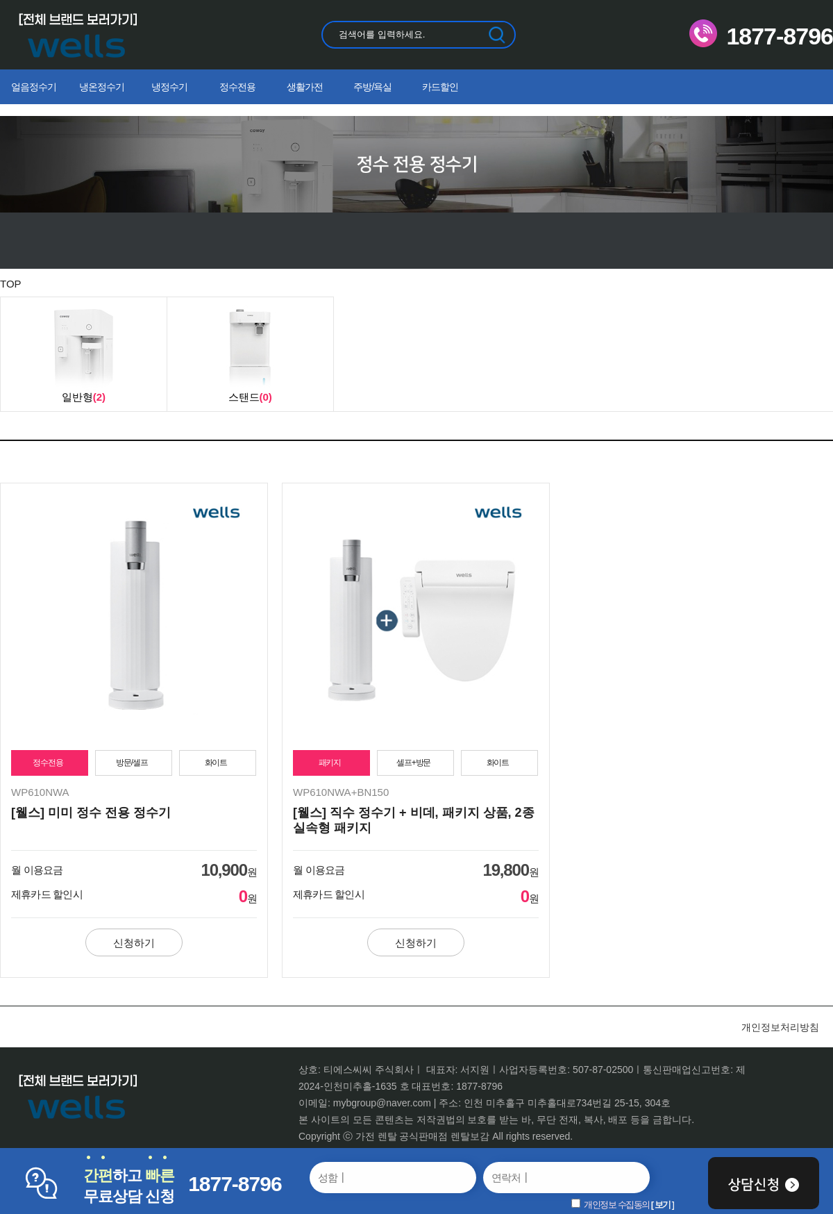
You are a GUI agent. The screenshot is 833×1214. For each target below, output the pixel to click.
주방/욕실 (372, 86)
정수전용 (237, 86)
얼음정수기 (33, 86)
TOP (11, 284)
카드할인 (440, 86)
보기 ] (664, 1204)
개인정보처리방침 (780, 1027)
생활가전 (305, 86)
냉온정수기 (101, 86)
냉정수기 (169, 86)
